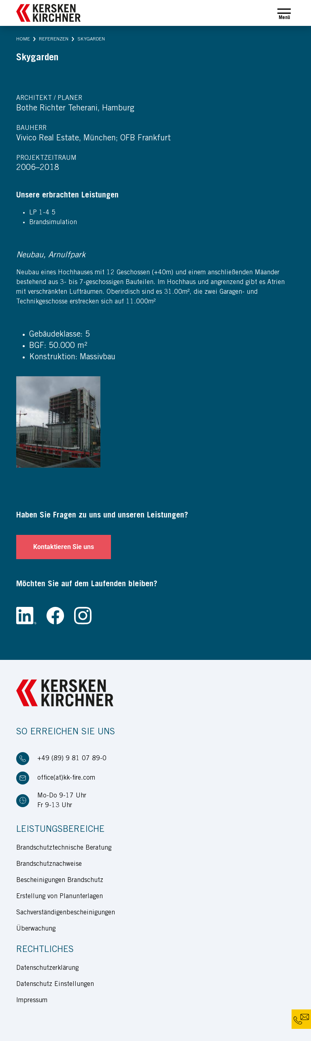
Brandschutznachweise (49, 864)
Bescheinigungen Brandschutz (59, 880)
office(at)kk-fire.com (66, 778)
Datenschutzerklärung (47, 968)
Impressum (31, 1000)
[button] (23, 39)
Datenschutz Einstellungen (55, 984)
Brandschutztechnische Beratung (63, 848)
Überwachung (35, 929)
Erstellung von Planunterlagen (59, 896)
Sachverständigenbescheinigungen (65, 913)
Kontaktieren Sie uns (63, 547)
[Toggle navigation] (284, 13)
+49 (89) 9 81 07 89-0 (72, 758)
